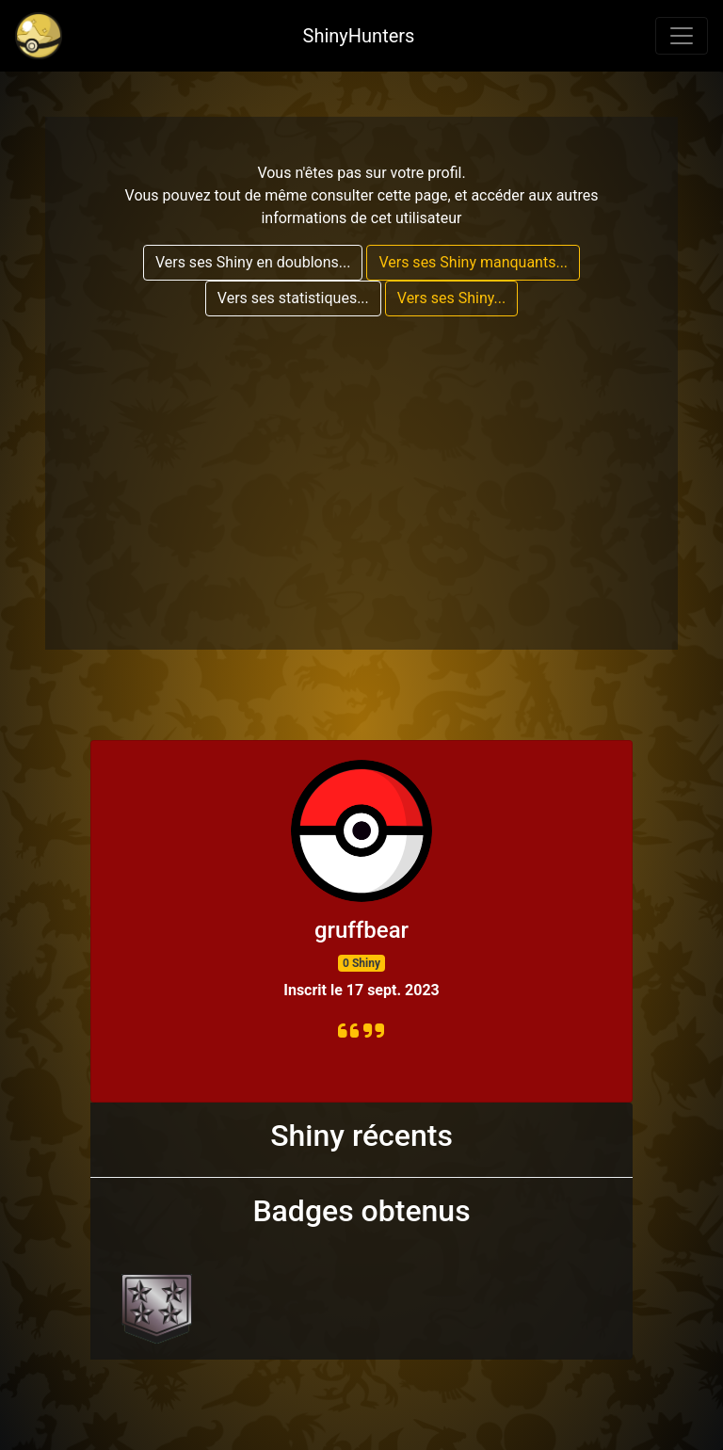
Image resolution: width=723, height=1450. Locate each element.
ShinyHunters (359, 35)
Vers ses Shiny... (451, 298)
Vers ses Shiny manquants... (473, 262)
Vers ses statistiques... (293, 298)
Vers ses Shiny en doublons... (253, 262)
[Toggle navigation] (681, 36)
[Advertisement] (361, 463)
